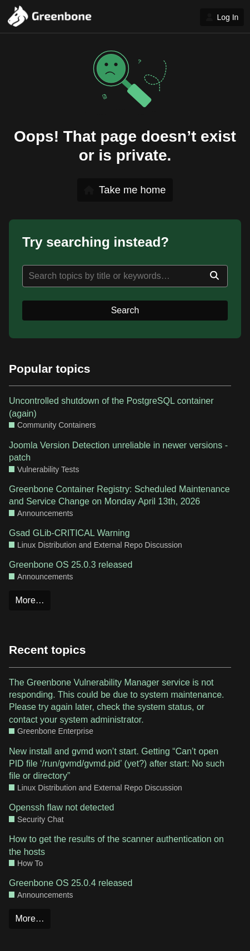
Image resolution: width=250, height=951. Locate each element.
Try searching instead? (95, 241)
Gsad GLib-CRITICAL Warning (69, 533)
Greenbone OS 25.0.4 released (70, 883)
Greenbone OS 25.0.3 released (70, 564)
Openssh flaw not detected (61, 807)
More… (29, 600)
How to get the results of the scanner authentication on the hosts (116, 845)
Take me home (125, 190)
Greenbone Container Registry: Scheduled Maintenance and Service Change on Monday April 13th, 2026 (119, 495)
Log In (222, 17)
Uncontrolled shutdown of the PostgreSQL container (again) (111, 407)
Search (125, 310)
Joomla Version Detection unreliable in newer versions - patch (118, 451)
